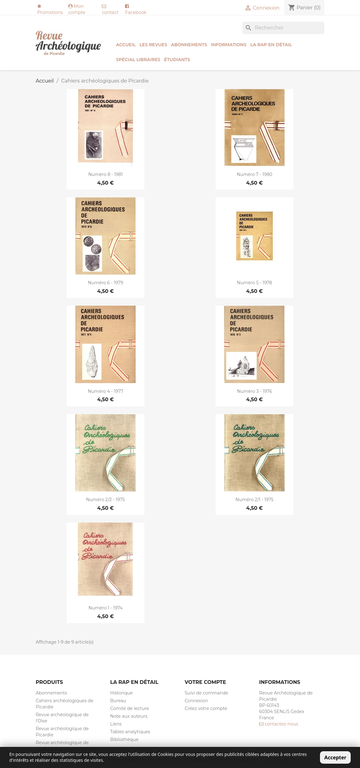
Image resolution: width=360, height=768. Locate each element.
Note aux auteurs (128, 716)
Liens (116, 724)
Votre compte (205, 682)
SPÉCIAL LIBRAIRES (138, 59)
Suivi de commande (206, 693)
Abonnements (189, 44)
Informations (228, 44)
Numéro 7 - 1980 (254, 174)
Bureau (118, 700)
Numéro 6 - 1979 (105, 282)
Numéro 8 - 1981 (105, 174)
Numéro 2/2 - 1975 (105, 499)
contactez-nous (278, 724)
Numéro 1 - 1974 (105, 608)
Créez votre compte (206, 708)
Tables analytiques (130, 731)
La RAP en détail (271, 44)
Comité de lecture (129, 708)
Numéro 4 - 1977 (105, 391)
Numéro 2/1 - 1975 (254, 499)
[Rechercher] (283, 28)
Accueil (126, 44)
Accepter (335, 757)
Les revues (153, 44)
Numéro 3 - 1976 (254, 391)
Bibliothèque (124, 739)
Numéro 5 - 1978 (254, 282)
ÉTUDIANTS (177, 59)
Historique (121, 693)
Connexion (196, 700)
